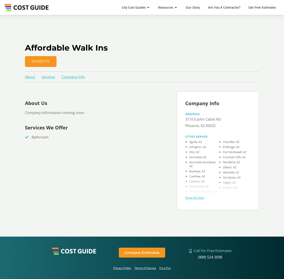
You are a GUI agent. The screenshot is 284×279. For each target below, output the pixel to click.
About (30, 76)
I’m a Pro (165, 268)
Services (48, 76)
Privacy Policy (122, 268)
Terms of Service (145, 268)
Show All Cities (194, 198)
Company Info (73, 76)
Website (41, 61)
